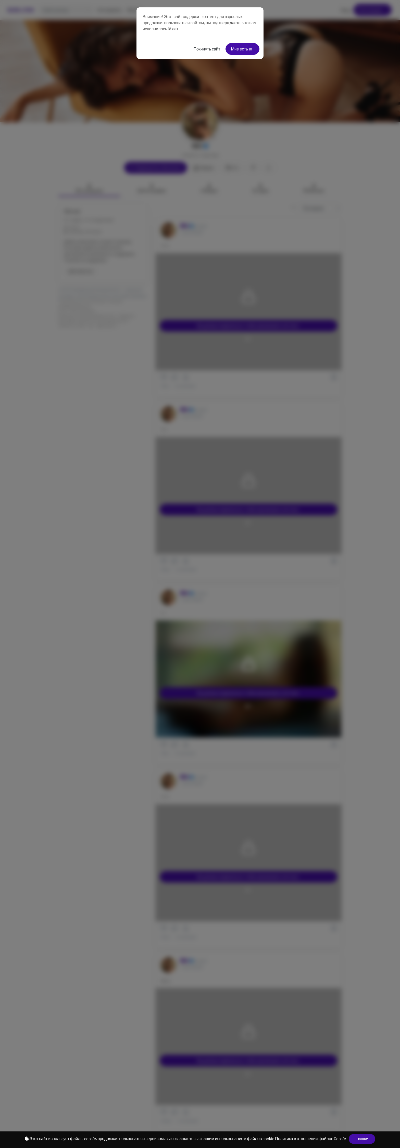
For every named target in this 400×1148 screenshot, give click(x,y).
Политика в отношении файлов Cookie (310, 1138)
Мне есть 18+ (242, 48)
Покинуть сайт (206, 48)
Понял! (362, 1139)
